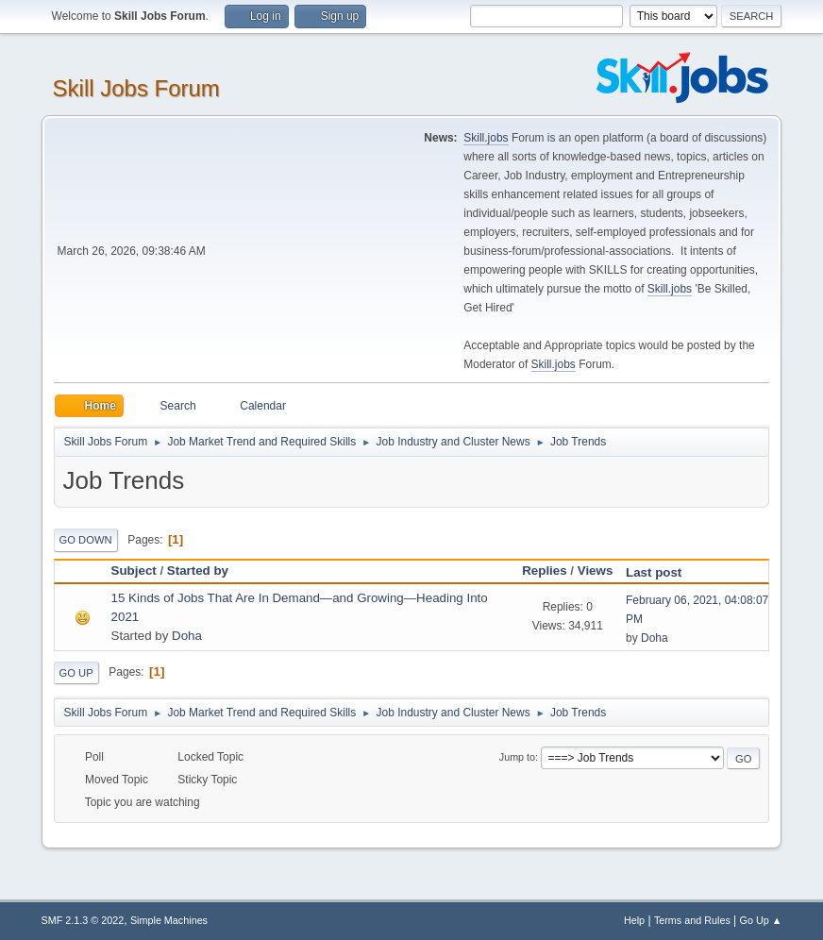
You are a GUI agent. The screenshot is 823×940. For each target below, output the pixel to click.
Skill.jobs (485, 137)
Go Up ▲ (761, 920)
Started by (197, 570)
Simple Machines (169, 920)
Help (634, 920)
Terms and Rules (692, 920)
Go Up (76, 673)
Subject (134, 570)
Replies (544, 570)
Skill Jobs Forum (136, 88)
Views (595, 570)
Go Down (85, 540)
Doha (187, 636)
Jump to (517, 757)
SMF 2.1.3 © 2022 (83, 920)
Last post (662, 572)
